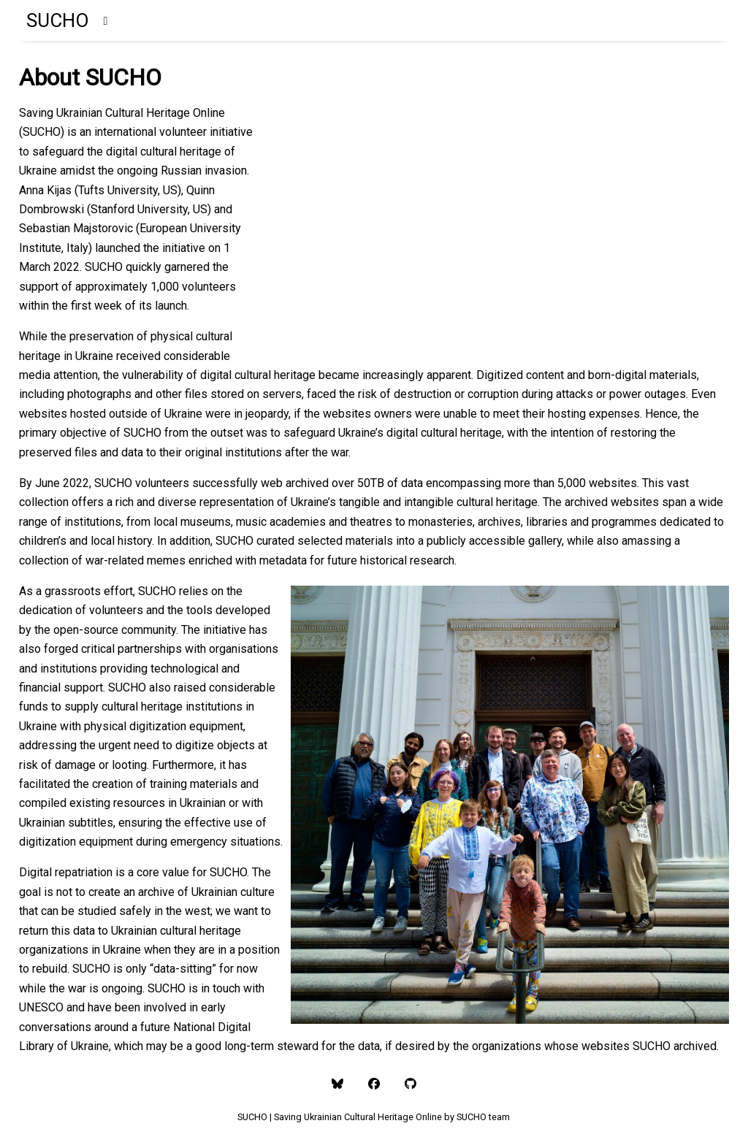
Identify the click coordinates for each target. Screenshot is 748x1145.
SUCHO (57, 20)
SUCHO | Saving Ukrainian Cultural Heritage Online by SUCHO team (373, 1116)
